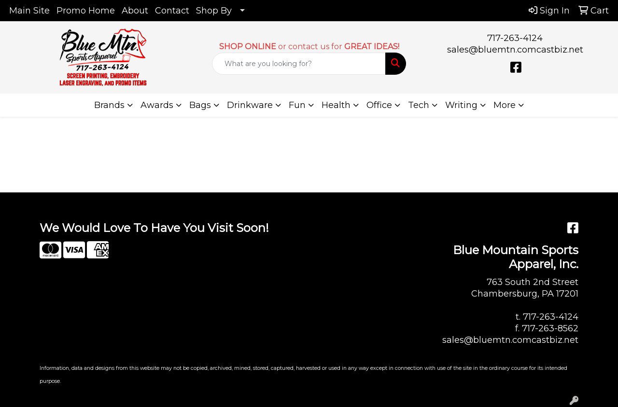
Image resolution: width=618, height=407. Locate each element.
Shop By (214, 10)
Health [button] (336, 105)
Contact (172, 10)
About (135, 10)
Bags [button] (200, 105)
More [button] (504, 105)
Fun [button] (297, 105)
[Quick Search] (299, 64)
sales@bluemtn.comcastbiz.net (515, 49)
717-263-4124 (515, 38)
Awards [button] (156, 105)
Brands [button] (109, 105)
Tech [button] (418, 105)
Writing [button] (461, 105)
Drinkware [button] (250, 105)
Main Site (29, 10)
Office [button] (379, 105)
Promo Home (85, 10)
